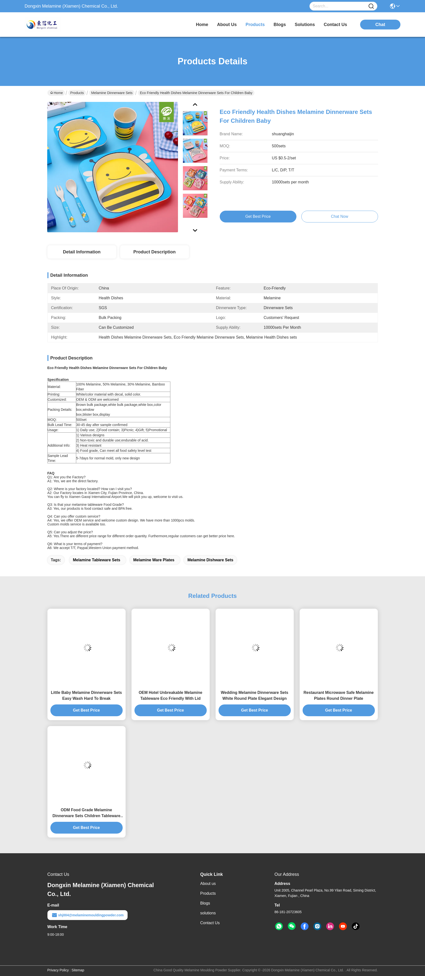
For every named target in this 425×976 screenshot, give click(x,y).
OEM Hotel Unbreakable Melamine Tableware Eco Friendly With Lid (170, 695)
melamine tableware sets (96, 560)
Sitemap (78, 970)
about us (227, 24)
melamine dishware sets (210, 560)
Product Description (154, 251)
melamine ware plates (153, 560)
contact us (335, 24)
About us (208, 883)
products (255, 24)
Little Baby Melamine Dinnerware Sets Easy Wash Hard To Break (86, 695)
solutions (305, 24)
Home (202, 24)
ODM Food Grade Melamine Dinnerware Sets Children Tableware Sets (86, 813)
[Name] (371, 6)
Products (77, 93)
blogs (280, 24)
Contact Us (210, 923)
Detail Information (82, 251)
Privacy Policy (58, 970)
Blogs (205, 903)
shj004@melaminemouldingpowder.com (87, 915)
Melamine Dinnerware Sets (111, 93)
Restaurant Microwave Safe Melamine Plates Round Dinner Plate (339, 695)
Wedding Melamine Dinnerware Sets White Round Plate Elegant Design (254, 695)
